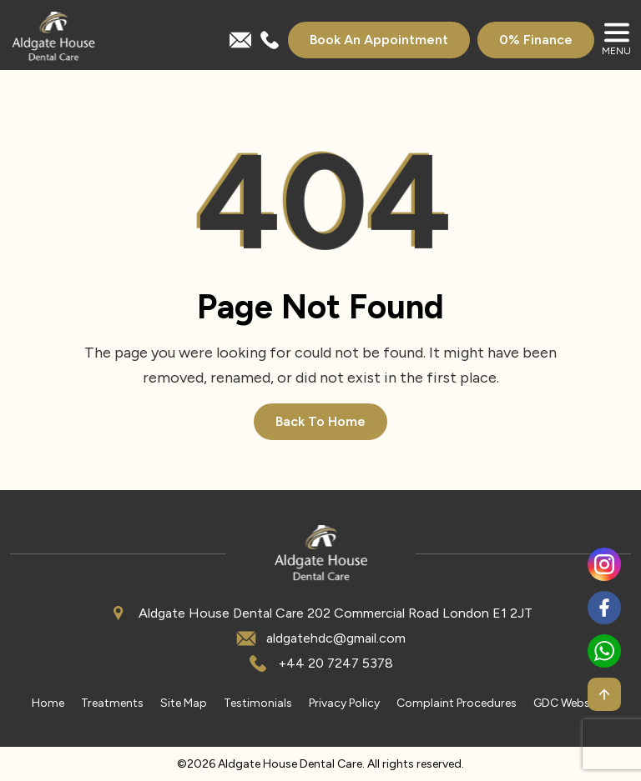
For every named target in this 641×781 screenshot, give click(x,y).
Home (48, 703)
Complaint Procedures (456, 703)
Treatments (112, 703)
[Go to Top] (604, 694)
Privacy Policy (344, 703)
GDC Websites (571, 703)
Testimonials (258, 703)
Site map (183, 703)
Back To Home (320, 421)
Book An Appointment (379, 40)
